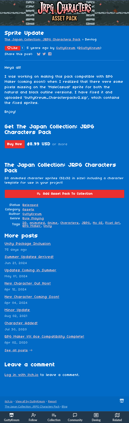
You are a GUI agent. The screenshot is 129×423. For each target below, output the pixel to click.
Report (52, 401)
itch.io (8, 401)
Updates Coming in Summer (30, 270)
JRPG (86, 223)
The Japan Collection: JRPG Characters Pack (43, 39)
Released (30, 205)
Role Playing (33, 218)
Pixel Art (112, 223)
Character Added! (21, 323)
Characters (69, 223)
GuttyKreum (66, 48)
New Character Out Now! (28, 283)
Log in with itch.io (22, 375)
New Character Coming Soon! (32, 297)
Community (75, 417)
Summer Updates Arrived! (29, 257)
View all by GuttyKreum (30, 401)
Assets (28, 209)
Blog (64, 406)
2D (25, 223)
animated (37, 223)
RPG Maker (32, 226)
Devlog (96, 417)
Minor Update (17, 310)
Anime (53, 223)
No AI (98, 223)
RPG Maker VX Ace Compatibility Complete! (44, 337)
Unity (48, 226)
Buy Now (14, 144)
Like (12, 48)
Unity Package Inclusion (28, 244)
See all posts (16, 350)
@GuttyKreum (89, 48)
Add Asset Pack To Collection (64, 193)
